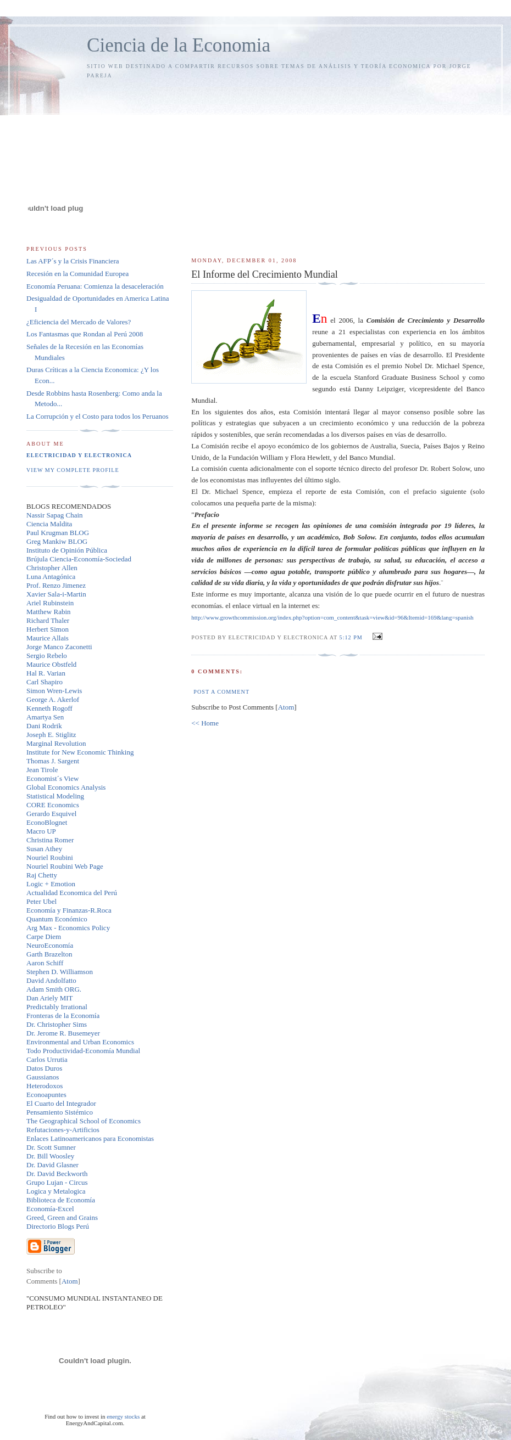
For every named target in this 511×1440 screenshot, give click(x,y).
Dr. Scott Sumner (51, 1147)
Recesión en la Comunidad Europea (77, 273)
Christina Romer (50, 840)
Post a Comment (221, 692)
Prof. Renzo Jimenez (56, 585)
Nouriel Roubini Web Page (64, 866)
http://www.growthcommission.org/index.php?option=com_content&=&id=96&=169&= (332, 617)
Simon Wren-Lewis (54, 691)
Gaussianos (42, 1077)
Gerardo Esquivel (51, 813)
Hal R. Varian (45, 673)
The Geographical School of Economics (83, 1121)
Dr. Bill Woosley (50, 1156)
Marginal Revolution (56, 743)
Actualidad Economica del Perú (71, 892)
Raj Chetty (41, 875)
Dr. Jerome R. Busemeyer (63, 1033)
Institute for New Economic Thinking (80, 752)
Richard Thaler (47, 620)
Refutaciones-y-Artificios (62, 1130)
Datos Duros (44, 1068)
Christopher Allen (51, 568)
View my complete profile (72, 470)
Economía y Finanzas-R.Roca (69, 910)
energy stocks (123, 1416)
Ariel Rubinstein (50, 603)
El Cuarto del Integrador (61, 1103)
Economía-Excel (50, 1209)
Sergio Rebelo (46, 655)
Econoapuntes (46, 1094)
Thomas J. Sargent (52, 761)
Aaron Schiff (44, 963)
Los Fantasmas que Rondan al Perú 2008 (84, 334)
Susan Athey (44, 849)
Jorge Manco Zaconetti (59, 647)
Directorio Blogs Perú (57, 1226)
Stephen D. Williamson (59, 972)
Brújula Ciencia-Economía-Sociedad (78, 559)
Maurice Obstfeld (51, 664)
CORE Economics (52, 805)
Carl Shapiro (44, 682)
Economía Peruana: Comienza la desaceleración (95, 286)
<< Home (205, 723)
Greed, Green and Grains (62, 1217)
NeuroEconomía (49, 945)
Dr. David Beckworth (57, 1173)
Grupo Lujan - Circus (57, 1182)
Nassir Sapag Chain (54, 515)
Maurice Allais (47, 638)
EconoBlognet (46, 822)
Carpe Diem (43, 936)
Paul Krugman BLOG (57, 532)
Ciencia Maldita (49, 524)
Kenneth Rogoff (49, 708)
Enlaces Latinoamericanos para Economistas (90, 1138)
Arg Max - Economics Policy (68, 928)
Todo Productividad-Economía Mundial (83, 1051)
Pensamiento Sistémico (59, 1112)
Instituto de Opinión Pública (66, 550)
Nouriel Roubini (49, 857)
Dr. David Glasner (52, 1165)
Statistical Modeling (55, 796)
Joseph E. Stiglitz (51, 734)
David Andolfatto (51, 980)
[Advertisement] (338, 163)
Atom (286, 707)
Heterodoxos (44, 1086)
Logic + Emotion (50, 884)
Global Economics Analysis (65, 787)
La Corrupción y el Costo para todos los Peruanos (97, 416)
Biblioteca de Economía (60, 1200)
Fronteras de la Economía (62, 1015)
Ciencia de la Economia (178, 45)
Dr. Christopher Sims (56, 1024)
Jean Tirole (42, 770)
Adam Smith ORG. (53, 989)
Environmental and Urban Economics (80, 1042)
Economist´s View (52, 778)
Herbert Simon (47, 629)
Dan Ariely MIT (49, 998)
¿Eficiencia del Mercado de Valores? (78, 322)
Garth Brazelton (49, 954)
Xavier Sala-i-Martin (56, 594)
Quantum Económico (56, 919)
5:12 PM (352, 637)
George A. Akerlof (52, 699)
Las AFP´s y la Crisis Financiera (72, 261)
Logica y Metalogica (56, 1191)
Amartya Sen (45, 717)
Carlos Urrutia (47, 1059)
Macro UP (41, 831)
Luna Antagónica (50, 576)
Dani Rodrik (44, 726)
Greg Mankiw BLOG (56, 541)
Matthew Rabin (48, 612)
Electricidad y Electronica (79, 455)
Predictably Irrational (56, 1007)
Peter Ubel (41, 901)
